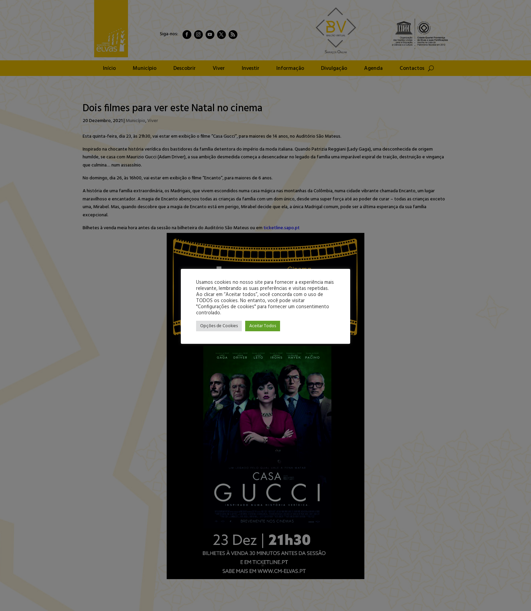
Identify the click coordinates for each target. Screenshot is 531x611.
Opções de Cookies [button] (219, 326)
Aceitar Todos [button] (262, 326)
